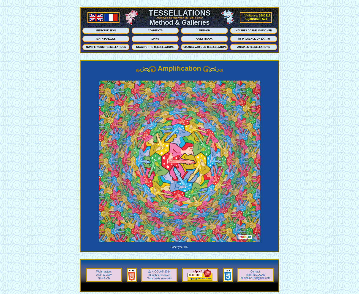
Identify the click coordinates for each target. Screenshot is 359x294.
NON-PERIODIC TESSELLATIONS (106, 47)
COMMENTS (155, 30)
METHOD (204, 30)
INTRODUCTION (106, 30)
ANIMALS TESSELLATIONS (253, 47)
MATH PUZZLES (106, 38)
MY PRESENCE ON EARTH (254, 38)
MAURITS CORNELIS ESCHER (254, 30)
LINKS (155, 38)
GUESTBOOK (204, 38)
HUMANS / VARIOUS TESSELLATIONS (204, 47)
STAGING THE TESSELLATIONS (155, 47)
